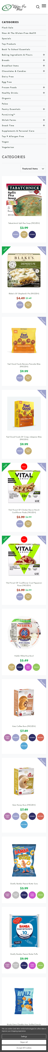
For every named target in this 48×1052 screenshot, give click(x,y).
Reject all (24, 1042)
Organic (6, 98)
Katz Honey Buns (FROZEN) (24, 805)
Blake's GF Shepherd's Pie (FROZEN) (24, 293)
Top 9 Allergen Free (13, 136)
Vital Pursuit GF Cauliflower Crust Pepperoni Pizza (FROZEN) (24, 584)
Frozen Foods (9, 87)
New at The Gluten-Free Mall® (19, 33)
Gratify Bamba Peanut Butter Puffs (24, 954)
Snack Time (8, 125)
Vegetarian (8, 147)
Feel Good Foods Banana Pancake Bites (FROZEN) (24, 365)
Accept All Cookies (24, 1047)
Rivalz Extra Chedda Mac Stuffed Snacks (24, 1024)
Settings (24, 1036)
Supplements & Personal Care (18, 130)
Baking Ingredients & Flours (17, 54)
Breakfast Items (10, 65)
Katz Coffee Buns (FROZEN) (24, 726)
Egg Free (7, 82)
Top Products (9, 43)
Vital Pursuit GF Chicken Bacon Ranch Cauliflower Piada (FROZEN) (24, 511)
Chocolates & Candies (14, 71)
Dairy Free (8, 76)
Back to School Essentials (16, 49)
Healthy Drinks (10, 92)
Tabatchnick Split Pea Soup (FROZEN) (24, 223)
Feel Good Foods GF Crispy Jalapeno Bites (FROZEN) (24, 438)
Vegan (5, 141)
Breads (5, 60)
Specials (6, 38)
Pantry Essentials (11, 109)
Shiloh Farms (9, 120)
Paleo (5, 103)
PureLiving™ (8, 114)
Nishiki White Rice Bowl (24, 656)
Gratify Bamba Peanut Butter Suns (24, 883)
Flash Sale (7, 27)
